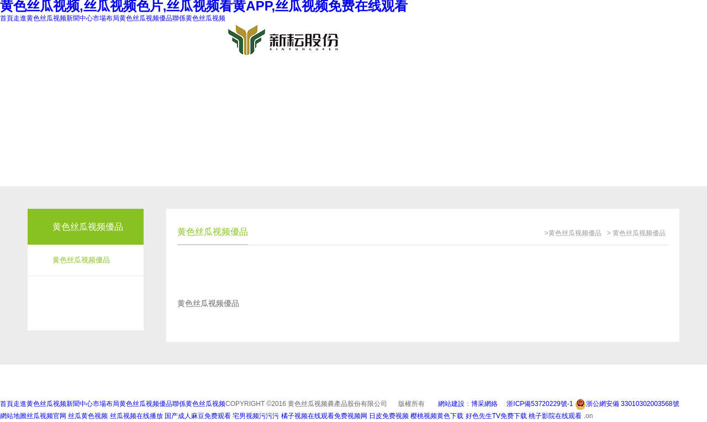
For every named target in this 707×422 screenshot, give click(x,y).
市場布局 (106, 18)
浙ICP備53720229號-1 (539, 404)
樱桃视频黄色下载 (436, 416)
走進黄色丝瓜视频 (39, 18)
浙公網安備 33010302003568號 (627, 404)
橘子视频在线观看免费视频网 (324, 416)
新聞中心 (79, 18)
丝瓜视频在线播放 (136, 416)
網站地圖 (13, 416)
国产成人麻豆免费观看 (198, 416)
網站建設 (451, 404)
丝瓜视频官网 (46, 416)
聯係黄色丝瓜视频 (198, 18)
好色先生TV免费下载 (496, 416)
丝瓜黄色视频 (88, 416)
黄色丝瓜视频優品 (145, 18)
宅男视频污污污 (256, 416)
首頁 (6, 18)
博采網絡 (484, 404)
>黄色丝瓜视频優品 (573, 233)
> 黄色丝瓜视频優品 (636, 233)
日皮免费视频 (389, 416)
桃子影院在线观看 (556, 416)
